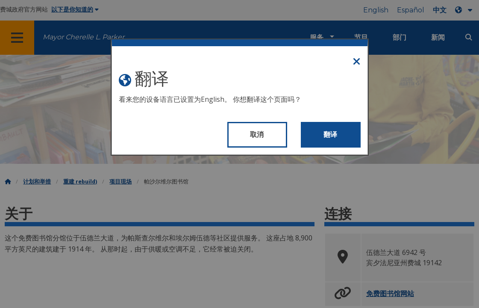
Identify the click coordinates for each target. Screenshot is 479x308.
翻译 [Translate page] (330, 134)
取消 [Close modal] (257, 134)
